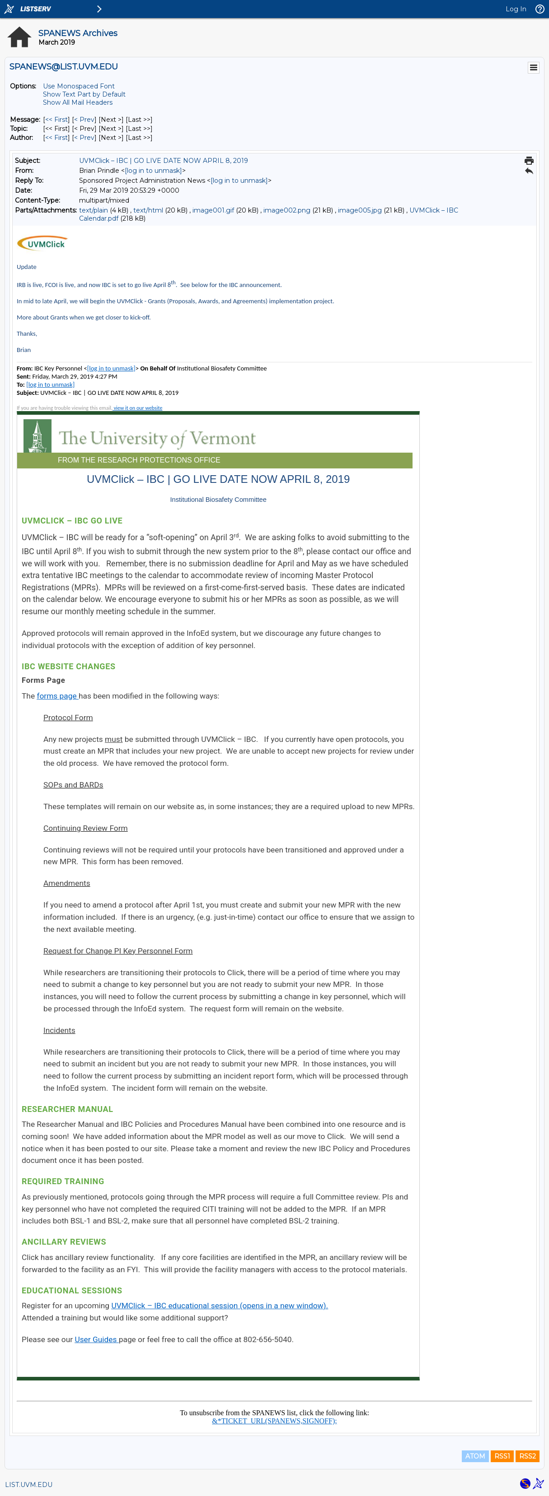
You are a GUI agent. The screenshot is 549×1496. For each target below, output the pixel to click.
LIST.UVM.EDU (28, 1485)
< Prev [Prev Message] (84, 120)
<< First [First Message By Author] (56, 138)
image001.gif (213, 210)
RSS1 (502, 1456)
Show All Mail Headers (78, 102)
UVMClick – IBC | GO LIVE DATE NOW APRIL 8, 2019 (163, 161)
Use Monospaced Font (79, 86)
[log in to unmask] (153, 171)
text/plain (93, 210)
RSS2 (527, 1456)
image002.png (286, 210)
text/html (148, 210)
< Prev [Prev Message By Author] (84, 138)
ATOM (475, 1456)
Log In (516, 9)
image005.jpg (360, 210)
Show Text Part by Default (84, 94)
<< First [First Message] (56, 120)
